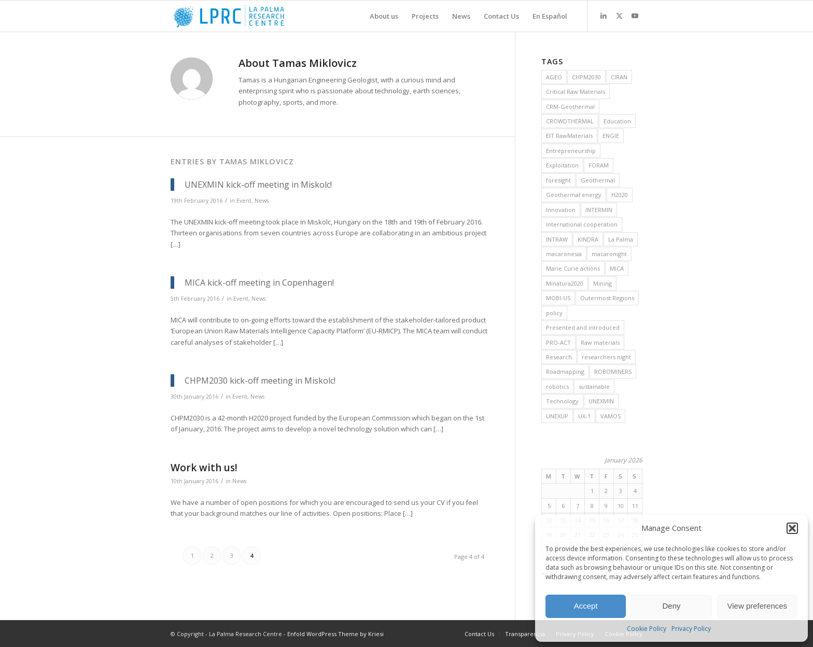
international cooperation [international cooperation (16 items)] (582, 224)
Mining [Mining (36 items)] (602, 283)
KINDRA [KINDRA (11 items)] (588, 239)
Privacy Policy (691, 628)
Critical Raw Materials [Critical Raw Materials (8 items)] (575, 91)
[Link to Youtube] (634, 15)
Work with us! (204, 467)
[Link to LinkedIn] (603, 15)
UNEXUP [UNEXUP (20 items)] (557, 416)
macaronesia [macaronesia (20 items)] (564, 254)
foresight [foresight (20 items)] (558, 180)
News (262, 200)
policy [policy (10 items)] (554, 313)
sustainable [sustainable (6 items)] (594, 386)
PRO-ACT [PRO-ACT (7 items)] (558, 342)
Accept (586, 605)
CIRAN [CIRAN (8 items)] (619, 77)
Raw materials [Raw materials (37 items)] (600, 342)
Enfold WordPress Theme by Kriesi (335, 634)
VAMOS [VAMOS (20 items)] (610, 416)
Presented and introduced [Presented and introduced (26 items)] (583, 327)
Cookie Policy (646, 628)
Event (243, 200)
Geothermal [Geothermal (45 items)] (598, 180)
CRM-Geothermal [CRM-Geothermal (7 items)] (570, 106)
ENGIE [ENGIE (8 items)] (610, 135)
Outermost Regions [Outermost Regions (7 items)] (607, 298)
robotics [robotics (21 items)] (557, 386)
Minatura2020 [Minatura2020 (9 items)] (564, 283)
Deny (671, 605)
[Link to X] (619, 15)
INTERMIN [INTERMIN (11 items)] (598, 210)
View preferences (757, 605)
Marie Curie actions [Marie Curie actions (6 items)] (573, 268)
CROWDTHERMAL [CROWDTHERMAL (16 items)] (570, 121)
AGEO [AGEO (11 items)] (554, 77)
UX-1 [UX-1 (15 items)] (584, 416)
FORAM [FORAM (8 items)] (598, 165)
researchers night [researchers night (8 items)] (606, 357)
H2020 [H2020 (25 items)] (619, 195)
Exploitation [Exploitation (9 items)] (562, 165)
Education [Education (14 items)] (617, 121)
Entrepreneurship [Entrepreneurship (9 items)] (571, 150)
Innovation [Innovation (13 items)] (561, 210)
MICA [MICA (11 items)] (617, 268)
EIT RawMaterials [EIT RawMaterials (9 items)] (569, 135)
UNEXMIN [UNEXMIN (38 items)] (601, 401)
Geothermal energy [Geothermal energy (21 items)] (573, 195)
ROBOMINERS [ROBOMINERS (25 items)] (613, 371)
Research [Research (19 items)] (559, 357)
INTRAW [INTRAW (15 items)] (557, 239)
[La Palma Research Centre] (229, 16)
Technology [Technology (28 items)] (562, 401)
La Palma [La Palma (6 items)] (620, 239)
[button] (792, 528)
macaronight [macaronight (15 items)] (609, 254)
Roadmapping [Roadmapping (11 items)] (565, 371)
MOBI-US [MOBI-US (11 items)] (558, 298)
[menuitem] (384, 16)
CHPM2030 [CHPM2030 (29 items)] (586, 77)
